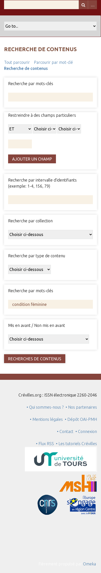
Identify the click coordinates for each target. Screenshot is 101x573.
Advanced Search (92, 4)
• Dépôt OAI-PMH (81, 419)
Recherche (83, 4)
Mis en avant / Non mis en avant (36, 325)
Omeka (89, 564)
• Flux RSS (45, 443)
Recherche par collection (30, 221)
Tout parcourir (17, 62)
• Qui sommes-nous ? (45, 407)
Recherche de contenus (26, 68)
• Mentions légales (46, 419)
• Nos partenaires (81, 407)
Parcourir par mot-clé (53, 62)
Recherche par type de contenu (36, 255)
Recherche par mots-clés (30, 83)
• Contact (66, 431)
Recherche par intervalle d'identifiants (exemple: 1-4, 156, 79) (42, 183)
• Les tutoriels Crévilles (76, 443)
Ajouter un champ (32, 159)
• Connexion (86, 431)
